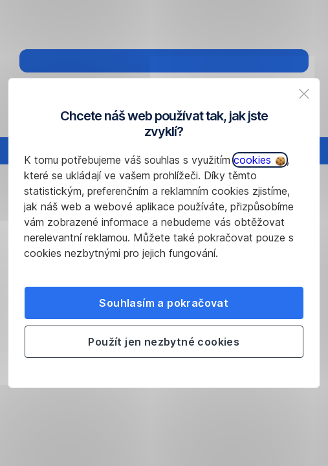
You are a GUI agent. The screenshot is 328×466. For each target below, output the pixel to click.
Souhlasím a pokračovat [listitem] (163, 302)
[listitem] (304, 94)
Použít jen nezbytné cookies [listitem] (163, 341)
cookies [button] (259, 159)
